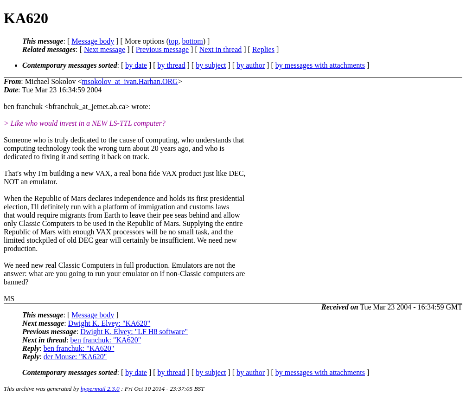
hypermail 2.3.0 (100, 388)
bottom (192, 41)
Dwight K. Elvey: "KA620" (109, 323)
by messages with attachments (320, 65)
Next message (104, 49)
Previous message (162, 49)
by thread (171, 65)
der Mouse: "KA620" (75, 357)
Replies (263, 49)
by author (250, 65)
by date (136, 65)
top (173, 41)
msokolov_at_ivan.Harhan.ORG (130, 81)
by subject (211, 65)
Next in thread (220, 49)
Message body (92, 41)
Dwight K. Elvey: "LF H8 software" (134, 331)
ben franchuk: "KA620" (105, 340)
